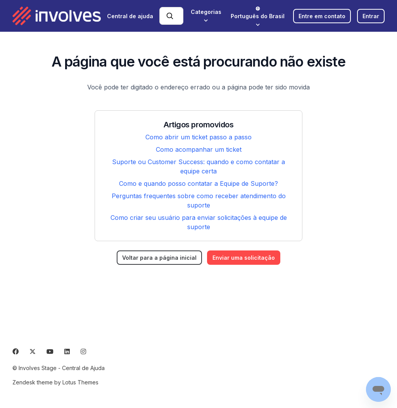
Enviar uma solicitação (243, 257)
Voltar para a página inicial (159, 257)
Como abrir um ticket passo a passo (198, 137)
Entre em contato (322, 16)
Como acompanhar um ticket (199, 149)
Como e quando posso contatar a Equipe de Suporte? (198, 183)
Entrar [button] (370, 16)
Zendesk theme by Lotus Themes (55, 382)
